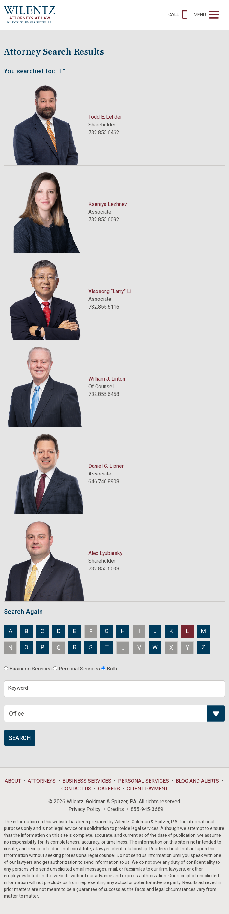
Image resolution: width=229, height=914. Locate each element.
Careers (109, 789)
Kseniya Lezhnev (107, 204)
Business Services (86, 781)
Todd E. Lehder (105, 117)
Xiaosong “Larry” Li (109, 291)
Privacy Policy (85, 809)
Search (20, 737)
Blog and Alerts (197, 781)
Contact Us (76, 789)
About (13, 781)
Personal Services (143, 781)
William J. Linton (106, 379)
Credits (115, 809)
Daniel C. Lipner (106, 466)
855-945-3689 (147, 809)
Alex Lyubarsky (105, 553)
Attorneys (42, 781)
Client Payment (147, 789)
